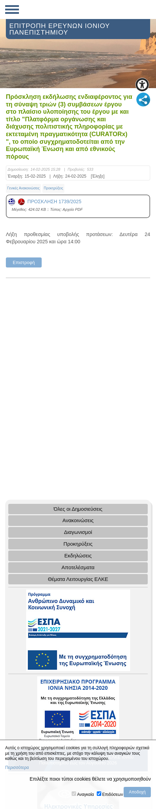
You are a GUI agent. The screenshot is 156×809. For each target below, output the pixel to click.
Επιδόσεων (112, 794)
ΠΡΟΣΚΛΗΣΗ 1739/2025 (44, 201)
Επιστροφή (24, 262)
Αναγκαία (85, 794)
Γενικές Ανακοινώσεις (23, 188)
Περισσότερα (17, 767)
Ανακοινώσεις (78, 520)
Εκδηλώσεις (78, 555)
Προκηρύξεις (53, 188)
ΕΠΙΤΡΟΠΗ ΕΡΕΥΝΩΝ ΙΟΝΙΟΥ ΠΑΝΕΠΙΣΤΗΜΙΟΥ (59, 29)
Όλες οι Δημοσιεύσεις (78, 509)
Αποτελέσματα (77, 567)
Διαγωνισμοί (78, 532)
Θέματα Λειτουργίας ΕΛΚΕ (78, 579)
